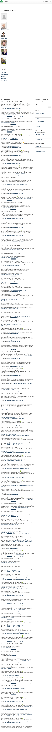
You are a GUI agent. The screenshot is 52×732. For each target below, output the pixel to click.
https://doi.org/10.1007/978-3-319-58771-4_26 (9, 524)
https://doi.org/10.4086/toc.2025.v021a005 (17, 154)
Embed (38, 148)
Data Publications (11, 95)
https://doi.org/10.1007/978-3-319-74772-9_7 (14, 443)
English (46, 1)
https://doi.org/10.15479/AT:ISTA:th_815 (18, 546)
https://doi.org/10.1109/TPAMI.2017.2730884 (9, 476)
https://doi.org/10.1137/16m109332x (7, 389)
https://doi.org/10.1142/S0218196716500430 (9, 562)
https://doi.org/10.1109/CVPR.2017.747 (22, 507)
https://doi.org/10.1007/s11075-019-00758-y (14, 347)
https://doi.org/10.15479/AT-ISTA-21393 (8, 122)
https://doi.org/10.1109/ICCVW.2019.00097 (9, 408)
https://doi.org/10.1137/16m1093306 (7, 451)
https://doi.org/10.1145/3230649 (7, 467)
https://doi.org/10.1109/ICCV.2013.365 (8, 647)
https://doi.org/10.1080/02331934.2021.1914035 (15, 241)
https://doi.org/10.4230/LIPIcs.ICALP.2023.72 (9, 207)
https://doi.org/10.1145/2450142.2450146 (23, 660)
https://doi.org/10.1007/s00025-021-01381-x (14, 324)
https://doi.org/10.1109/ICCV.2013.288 (25, 700)
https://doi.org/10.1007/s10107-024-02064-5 (9, 138)
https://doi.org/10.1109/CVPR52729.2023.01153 (10, 216)
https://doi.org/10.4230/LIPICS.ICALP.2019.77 (9, 374)
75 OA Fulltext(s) (40, 121)
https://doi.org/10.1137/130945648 (7, 617)
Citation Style (39, 139)
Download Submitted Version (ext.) (20, 435)
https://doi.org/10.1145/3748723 (13, 146)
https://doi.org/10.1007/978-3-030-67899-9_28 (9, 308)
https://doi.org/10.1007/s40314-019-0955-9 (22, 381)
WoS (26, 131)
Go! (49, 106)
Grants (18, 95)
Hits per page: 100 (40, 134)
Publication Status (40, 116)
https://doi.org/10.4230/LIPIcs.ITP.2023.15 (8, 226)
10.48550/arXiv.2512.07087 (20, 173)
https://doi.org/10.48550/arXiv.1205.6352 (24, 714)
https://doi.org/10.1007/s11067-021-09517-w (22, 316)
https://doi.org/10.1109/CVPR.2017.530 (25, 499)
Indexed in (38, 126)
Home (6, 1)
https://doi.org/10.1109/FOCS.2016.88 (17, 554)
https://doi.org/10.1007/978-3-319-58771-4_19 (23, 540)
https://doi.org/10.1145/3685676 (9, 130)
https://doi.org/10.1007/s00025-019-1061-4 (9, 364)
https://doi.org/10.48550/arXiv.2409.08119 (24, 198)
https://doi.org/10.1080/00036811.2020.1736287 (10, 257)
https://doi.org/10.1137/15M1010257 (10, 570)
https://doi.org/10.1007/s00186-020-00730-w (9, 299)
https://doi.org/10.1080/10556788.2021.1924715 (15, 249)
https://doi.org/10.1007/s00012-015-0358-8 (19, 594)
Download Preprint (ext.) (14, 108)
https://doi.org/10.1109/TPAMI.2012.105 (21, 728)
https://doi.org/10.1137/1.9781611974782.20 (9, 484)
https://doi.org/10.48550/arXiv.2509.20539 (8, 182)
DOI (8, 108)
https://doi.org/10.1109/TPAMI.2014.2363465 (9, 601)
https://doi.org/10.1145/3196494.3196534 (8, 434)
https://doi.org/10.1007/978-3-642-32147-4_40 (20, 721)
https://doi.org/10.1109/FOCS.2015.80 (22, 632)
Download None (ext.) (8, 668)
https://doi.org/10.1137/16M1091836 (7, 532)
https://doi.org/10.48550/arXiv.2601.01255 (8, 114)
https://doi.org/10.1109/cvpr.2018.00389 (8, 417)
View (5, 108)
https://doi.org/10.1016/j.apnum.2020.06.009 (15, 340)
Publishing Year (39, 118)
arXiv (20, 108)
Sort (37, 137)
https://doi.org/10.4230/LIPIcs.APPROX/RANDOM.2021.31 (11, 274)
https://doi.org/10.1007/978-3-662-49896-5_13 (9, 587)
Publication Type (40, 113)
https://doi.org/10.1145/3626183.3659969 (8, 192)
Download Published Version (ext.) (19, 383)
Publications (4, 95)
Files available (9, 116)
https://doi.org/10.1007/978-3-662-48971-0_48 (14, 625)
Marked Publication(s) (40, 151)
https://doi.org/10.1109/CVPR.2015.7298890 (17, 609)
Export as (38, 146)
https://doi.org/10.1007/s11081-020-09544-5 (18, 290)
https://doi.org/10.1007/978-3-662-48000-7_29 (9, 639)
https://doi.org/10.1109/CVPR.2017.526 (8, 515)
